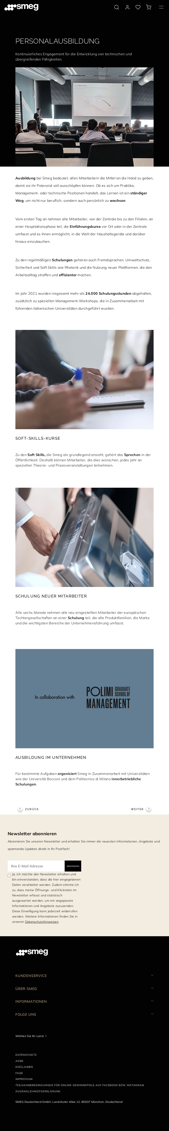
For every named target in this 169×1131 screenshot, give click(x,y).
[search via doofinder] (116, 7)
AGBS (19, 1061)
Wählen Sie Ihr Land (29, 1036)
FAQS (19, 1073)
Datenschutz (26, 1054)
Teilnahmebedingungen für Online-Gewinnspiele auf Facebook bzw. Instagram (79, 1085)
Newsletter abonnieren (32, 833)
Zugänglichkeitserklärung (38, 1091)
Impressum (24, 1079)
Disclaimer (24, 1066)
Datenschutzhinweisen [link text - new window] (42, 922)
